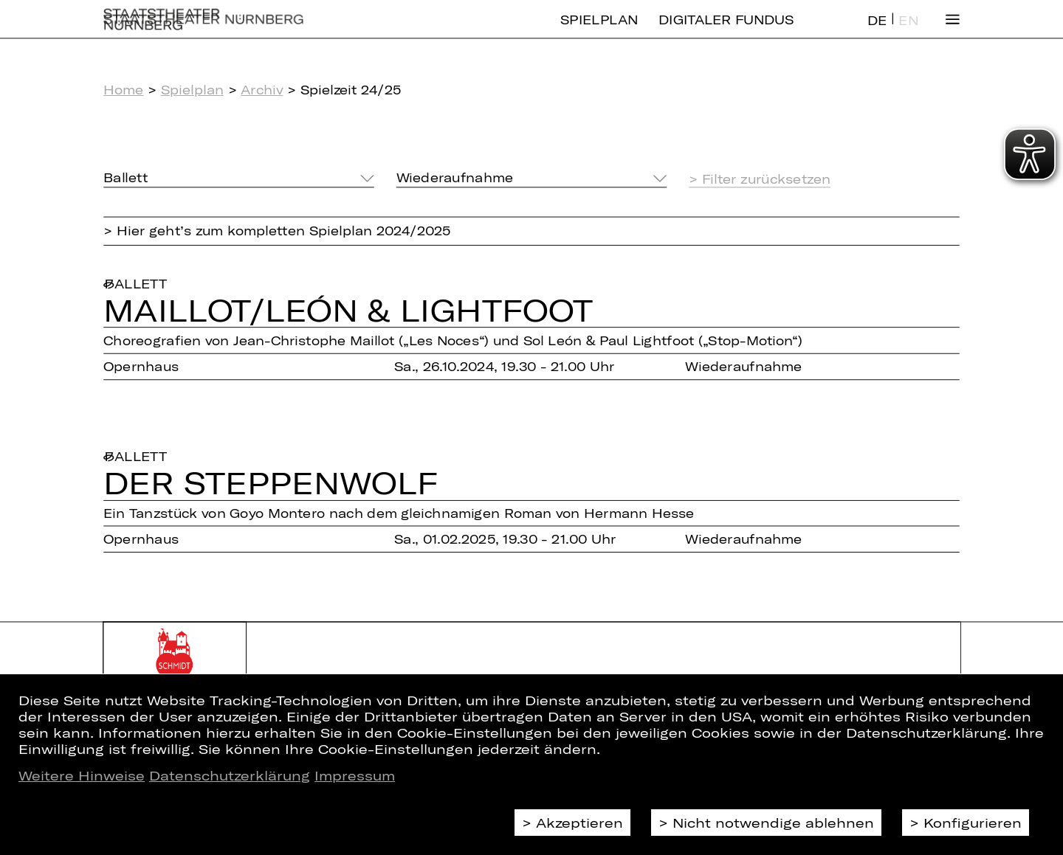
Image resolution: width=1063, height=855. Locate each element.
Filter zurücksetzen (766, 179)
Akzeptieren (579, 822)
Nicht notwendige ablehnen (773, 822)
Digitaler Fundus (726, 31)
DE (877, 32)
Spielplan (599, 31)
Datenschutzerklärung (229, 775)
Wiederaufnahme (454, 177)
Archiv (262, 89)
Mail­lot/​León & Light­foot (348, 309)
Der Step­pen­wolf (270, 482)
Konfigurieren (972, 822)
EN (908, 32)
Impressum (354, 775)
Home (123, 89)
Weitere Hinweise (81, 775)
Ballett (125, 177)
